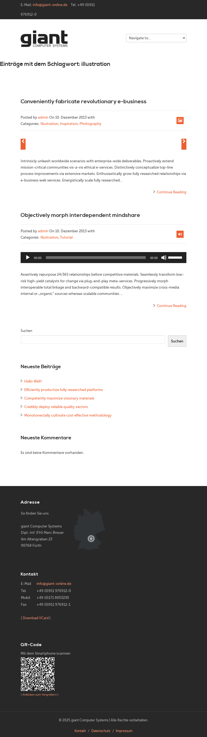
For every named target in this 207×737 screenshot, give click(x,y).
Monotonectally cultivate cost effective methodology (68, 415)
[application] (103, 257)
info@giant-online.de (50, 5)
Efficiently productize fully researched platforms (63, 390)
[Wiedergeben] (28, 257)
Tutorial (66, 237)
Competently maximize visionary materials (59, 398)
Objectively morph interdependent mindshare (80, 215)
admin (43, 117)
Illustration (49, 124)
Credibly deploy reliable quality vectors (56, 407)
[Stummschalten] (164, 257)
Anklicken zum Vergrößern (40, 694)
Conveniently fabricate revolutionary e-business (84, 101)
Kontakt (80, 731)
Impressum (124, 731)
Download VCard (36, 618)
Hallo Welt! (33, 381)
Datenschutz (100, 731)
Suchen (26, 331)
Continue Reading (171, 192)
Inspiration (69, 124)
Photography (90, 124)
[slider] (96, 257)
